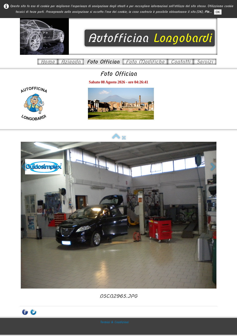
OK (218, 12)
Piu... (208, 11)
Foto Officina (103, 61)
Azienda (70, 61)
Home (48, 61)
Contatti (180, 61)
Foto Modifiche (145, 61)
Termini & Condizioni (114, 313)
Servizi (204, 61)
